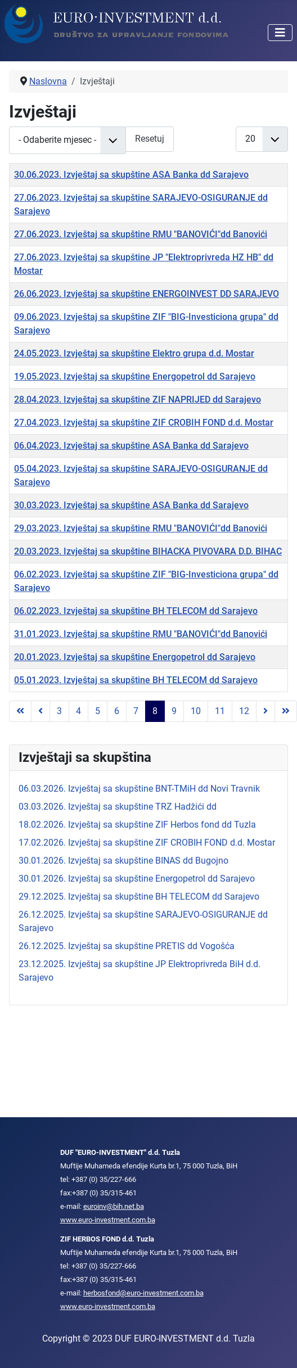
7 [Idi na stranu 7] (135, 711)
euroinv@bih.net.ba (113, 1206)
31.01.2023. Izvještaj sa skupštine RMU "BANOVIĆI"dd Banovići (140, 634)
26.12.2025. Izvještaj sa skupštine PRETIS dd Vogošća (127, 946)
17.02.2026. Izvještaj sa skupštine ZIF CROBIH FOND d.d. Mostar (147, 842)
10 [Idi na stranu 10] (196, 711)
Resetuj (149, 138)
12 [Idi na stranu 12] (244, 711)
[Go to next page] (265, 711)
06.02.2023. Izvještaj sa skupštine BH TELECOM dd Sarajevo (136, 611)
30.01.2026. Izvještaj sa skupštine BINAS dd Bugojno (123, 860)
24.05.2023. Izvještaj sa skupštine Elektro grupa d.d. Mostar (134, 353)
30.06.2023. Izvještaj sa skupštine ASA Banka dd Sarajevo (131, 174)
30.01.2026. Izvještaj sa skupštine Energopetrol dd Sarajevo (137, 878)
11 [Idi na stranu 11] (220, 711)
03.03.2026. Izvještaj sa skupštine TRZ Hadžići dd (118, 806)
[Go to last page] (285, 711)
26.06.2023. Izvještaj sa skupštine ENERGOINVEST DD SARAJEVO (146, 293)
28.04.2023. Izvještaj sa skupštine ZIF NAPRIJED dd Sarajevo (137, 399)
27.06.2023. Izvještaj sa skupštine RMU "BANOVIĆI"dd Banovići (140, 234)
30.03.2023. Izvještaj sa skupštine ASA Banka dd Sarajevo (131, 505)
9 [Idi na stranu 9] (174, 711)
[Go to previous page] (40, 711)
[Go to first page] (20, 711)
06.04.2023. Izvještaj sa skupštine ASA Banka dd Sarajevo (131, 445)
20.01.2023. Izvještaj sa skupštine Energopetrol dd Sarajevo (134, 657)
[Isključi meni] (280, 32)
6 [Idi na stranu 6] (116, 711)
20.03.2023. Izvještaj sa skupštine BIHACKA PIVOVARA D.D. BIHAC (148, 551)
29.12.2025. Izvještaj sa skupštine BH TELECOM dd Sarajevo (139, 896)
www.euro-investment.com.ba (107, 1220)
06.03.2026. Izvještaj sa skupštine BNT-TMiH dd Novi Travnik (139, 788)
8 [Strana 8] (155, 711)
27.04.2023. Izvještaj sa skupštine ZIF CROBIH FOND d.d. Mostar (143, 422)
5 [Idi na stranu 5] (97, 711)
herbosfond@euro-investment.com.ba (143, 1293)
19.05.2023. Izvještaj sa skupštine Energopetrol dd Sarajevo (134, 376)
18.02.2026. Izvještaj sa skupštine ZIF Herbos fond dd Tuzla (137, 824)
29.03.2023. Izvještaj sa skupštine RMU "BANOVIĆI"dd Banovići (140, 528)
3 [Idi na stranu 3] (59, 711)
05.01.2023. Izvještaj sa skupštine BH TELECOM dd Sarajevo (136, 680)
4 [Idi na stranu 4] (78, 711)
